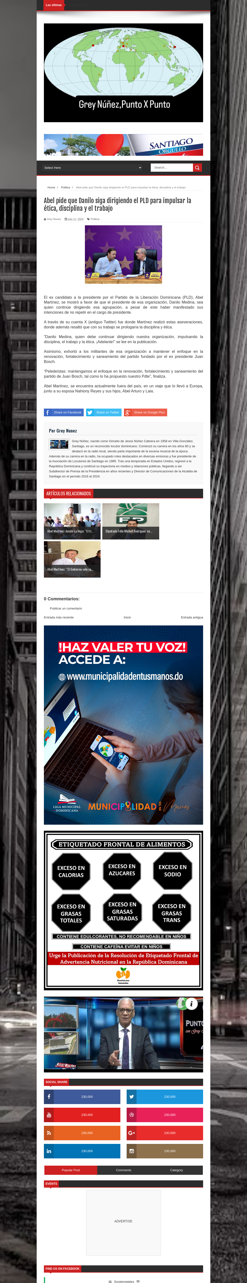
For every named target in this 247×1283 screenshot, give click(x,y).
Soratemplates (124, 1243)
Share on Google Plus (144, 412)
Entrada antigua (192, 579)
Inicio (127, 579)
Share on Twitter (102, 412)
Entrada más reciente (59, 579)
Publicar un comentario (66, 570)
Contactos (187, 1274)
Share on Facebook (62, 412)
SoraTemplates (68, 1274)
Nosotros (169, 1274)
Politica (95, 219)
